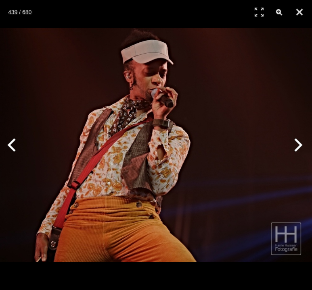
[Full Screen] (259, 12)
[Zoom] (279, 12)
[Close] (299, 12)
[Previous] (15, 145)
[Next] (297, 145)
